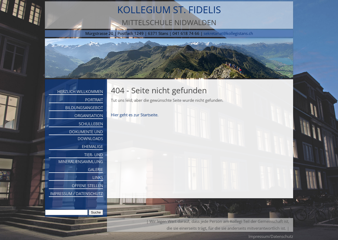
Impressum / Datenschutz (76, 193)
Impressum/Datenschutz (270, 236)
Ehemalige (92, 146)
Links (97, 177)
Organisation (88, 115)
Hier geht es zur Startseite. (134, 114)
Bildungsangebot (84, 107)
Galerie (95, 169)
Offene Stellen (87, 185)
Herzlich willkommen (80, 91)
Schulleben (91, 123)
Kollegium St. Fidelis (169, 9)
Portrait (94, 99)
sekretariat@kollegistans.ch (228, 33)
